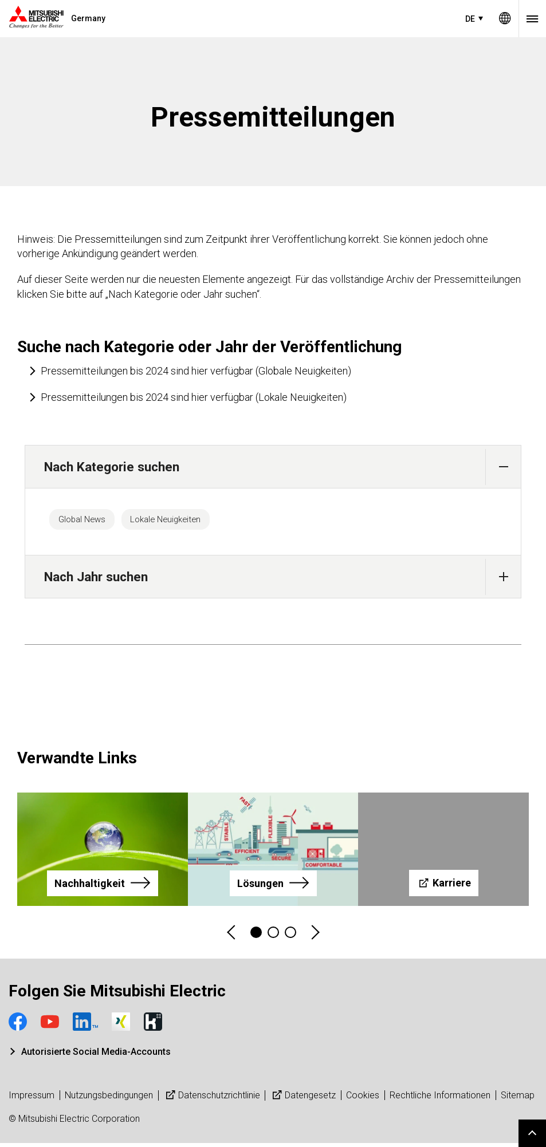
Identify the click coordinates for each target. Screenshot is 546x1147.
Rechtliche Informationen (440, 1099)
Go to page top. (532, 1133)
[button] (503, 467)
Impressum (31, 1099)
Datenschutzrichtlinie (211, 1099)
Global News (88, 521)
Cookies (362, 1099)
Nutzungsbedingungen (109, 1099)
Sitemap (518, 1099)
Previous (232, 936)
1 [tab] (256, 936)
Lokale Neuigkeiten (188, 521)
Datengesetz (303, 1099)
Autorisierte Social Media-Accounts (96, 1055)
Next (314, 936)
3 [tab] (290, 936)
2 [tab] (273, 936)
